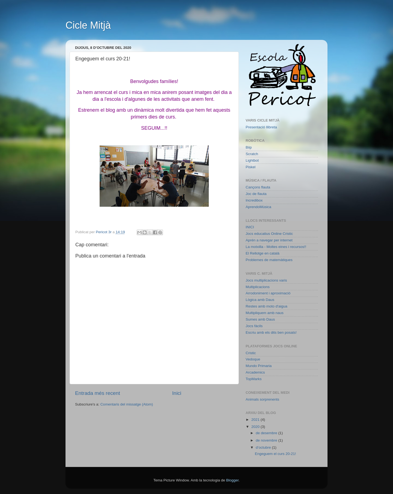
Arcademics (255, 372)
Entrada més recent (97, 393)
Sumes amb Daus (260, 319)
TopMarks (254, 379)
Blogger (232, 480)
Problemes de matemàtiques (269, 260)
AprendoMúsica (258, 207)
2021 (256, 420)
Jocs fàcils (254, 326)
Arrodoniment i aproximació (268, 293)
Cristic (251, 353)
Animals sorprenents (262, 399)
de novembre (267, 440)
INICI (250, 227)
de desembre (267, 433)
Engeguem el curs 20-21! (275, 454)
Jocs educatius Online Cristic (269, 234)
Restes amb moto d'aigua (266, 306)
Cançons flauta (258, 187)
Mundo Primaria (259, 366)
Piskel (250, 167)
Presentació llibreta (261, 127)
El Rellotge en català (262, 253)
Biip (249, 147)
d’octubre (264, 447)
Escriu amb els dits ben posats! (271, 332)
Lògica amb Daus (260, 300)
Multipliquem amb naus (265, 313)
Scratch (252, 154)
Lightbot (252, 160)
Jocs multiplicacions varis (266, 280)
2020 (256, 427)
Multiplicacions (258, 287)
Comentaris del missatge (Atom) (126, 404)
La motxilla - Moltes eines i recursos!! (276, 247)
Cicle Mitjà (88, 25)
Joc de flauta (256, 194)
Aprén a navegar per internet (269, 240)
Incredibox (254, 200)
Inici (176, 393)
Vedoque (253, 359)
